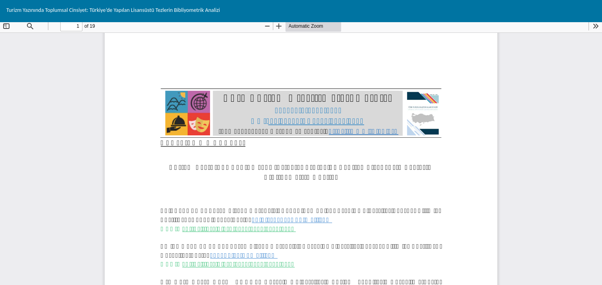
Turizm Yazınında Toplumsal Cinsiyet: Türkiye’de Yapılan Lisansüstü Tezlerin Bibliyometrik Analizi (113, 10)
